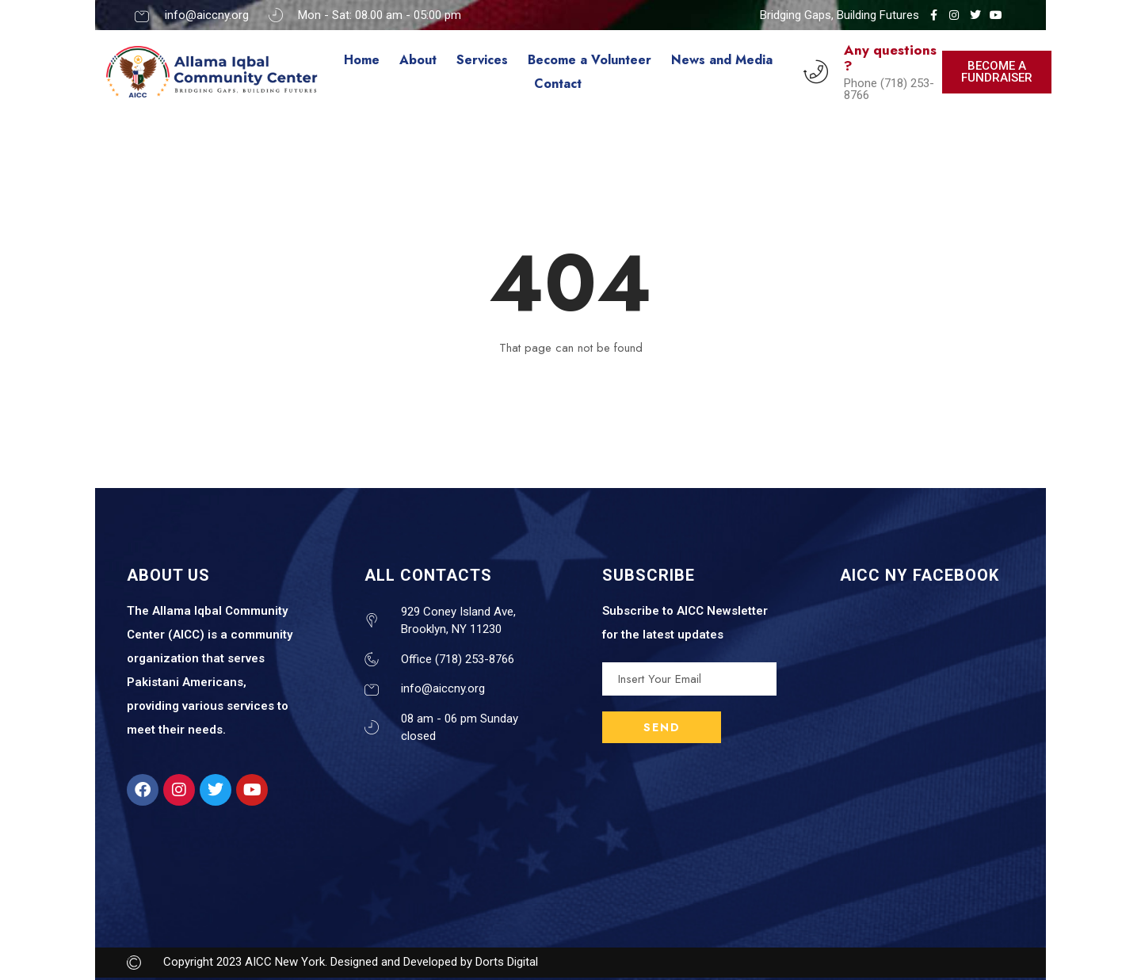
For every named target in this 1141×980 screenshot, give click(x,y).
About (418, 60)
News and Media (722, 60)
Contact (558, 83)
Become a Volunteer (589, 60)
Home (362, 60)
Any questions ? (890, 57)
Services (482, 60)
